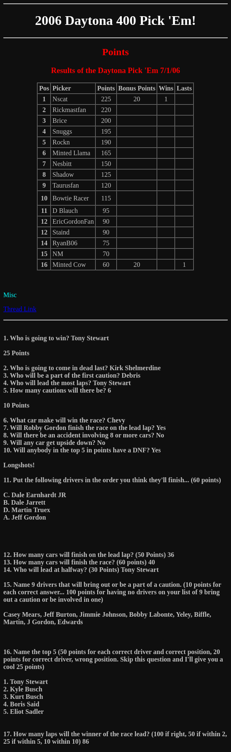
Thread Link (20, 309)
